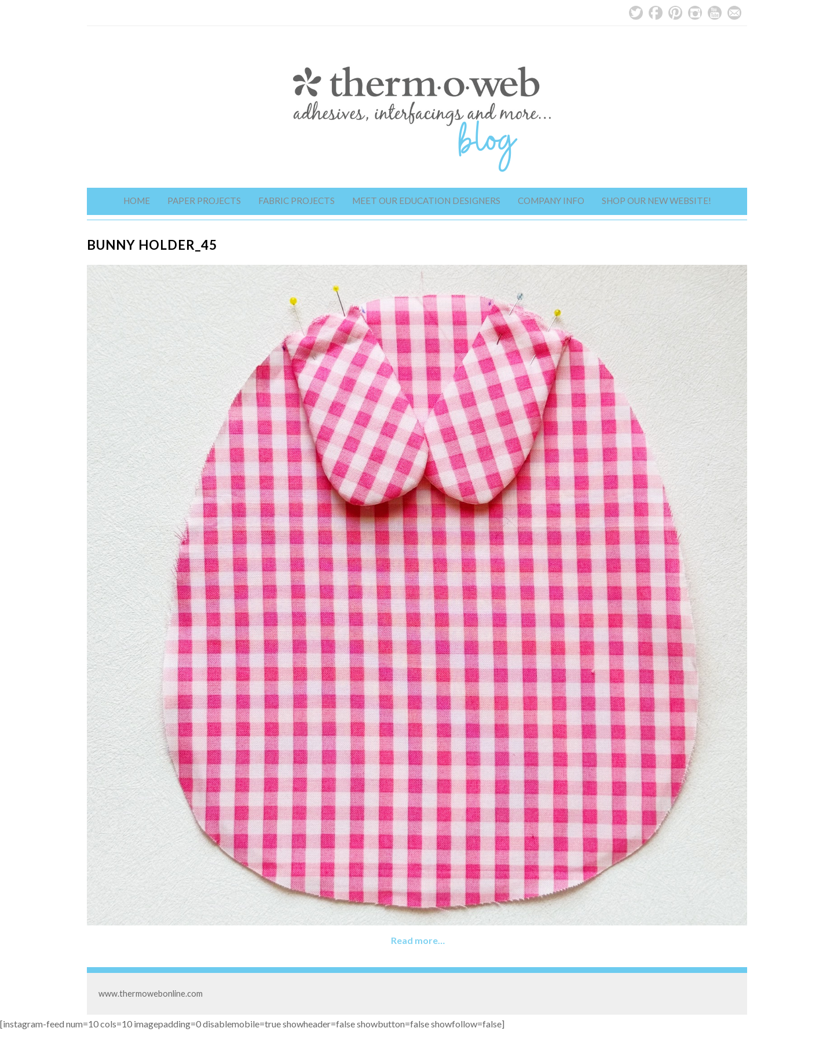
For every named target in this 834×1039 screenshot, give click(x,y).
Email (734, 13)
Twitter (636, 13)
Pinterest (675, 13)
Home (136, 200)
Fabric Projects (296, 200)
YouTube (715, 13)
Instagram (695, 13)
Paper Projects (204, 200)
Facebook (656, 13)
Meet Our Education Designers (426, 200)
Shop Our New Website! (656, 200)
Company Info (551, 200)
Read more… (418, 940)
